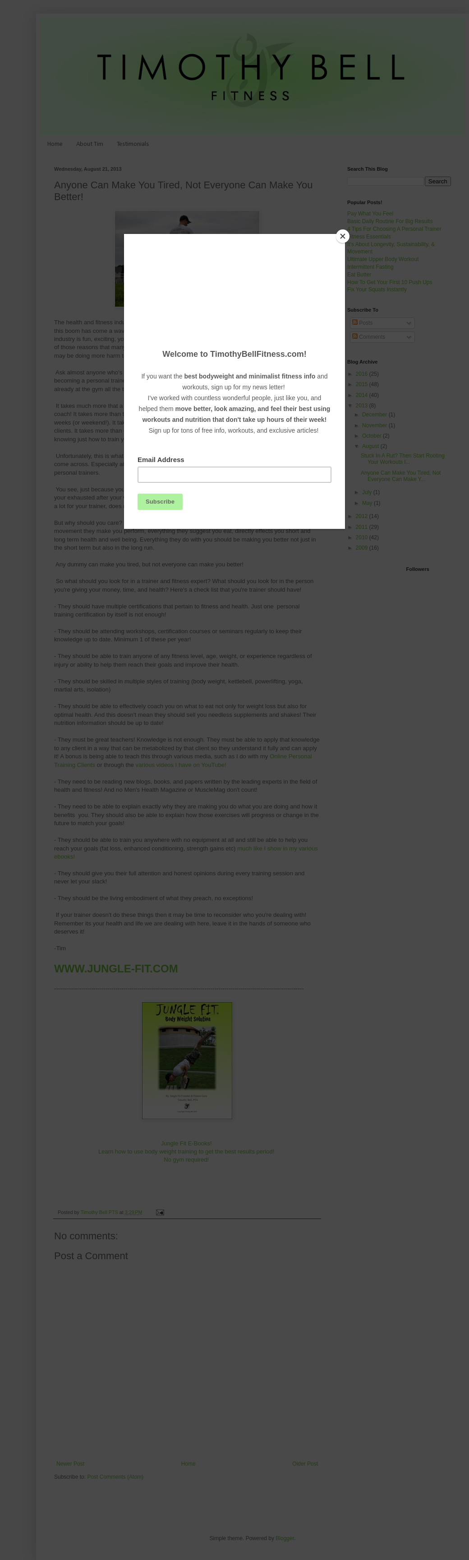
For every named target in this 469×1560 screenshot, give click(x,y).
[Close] (342, 236)
